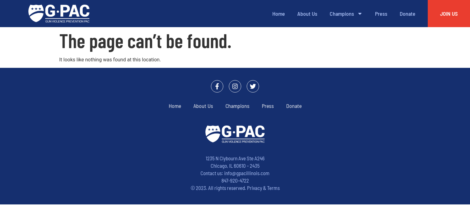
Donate (407, 13)
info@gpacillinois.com (247, 173)
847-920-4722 (235, 180)
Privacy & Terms (263, 188)
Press (381, 13)
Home (278, 13)
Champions (346, 13)
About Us (307, 13)
